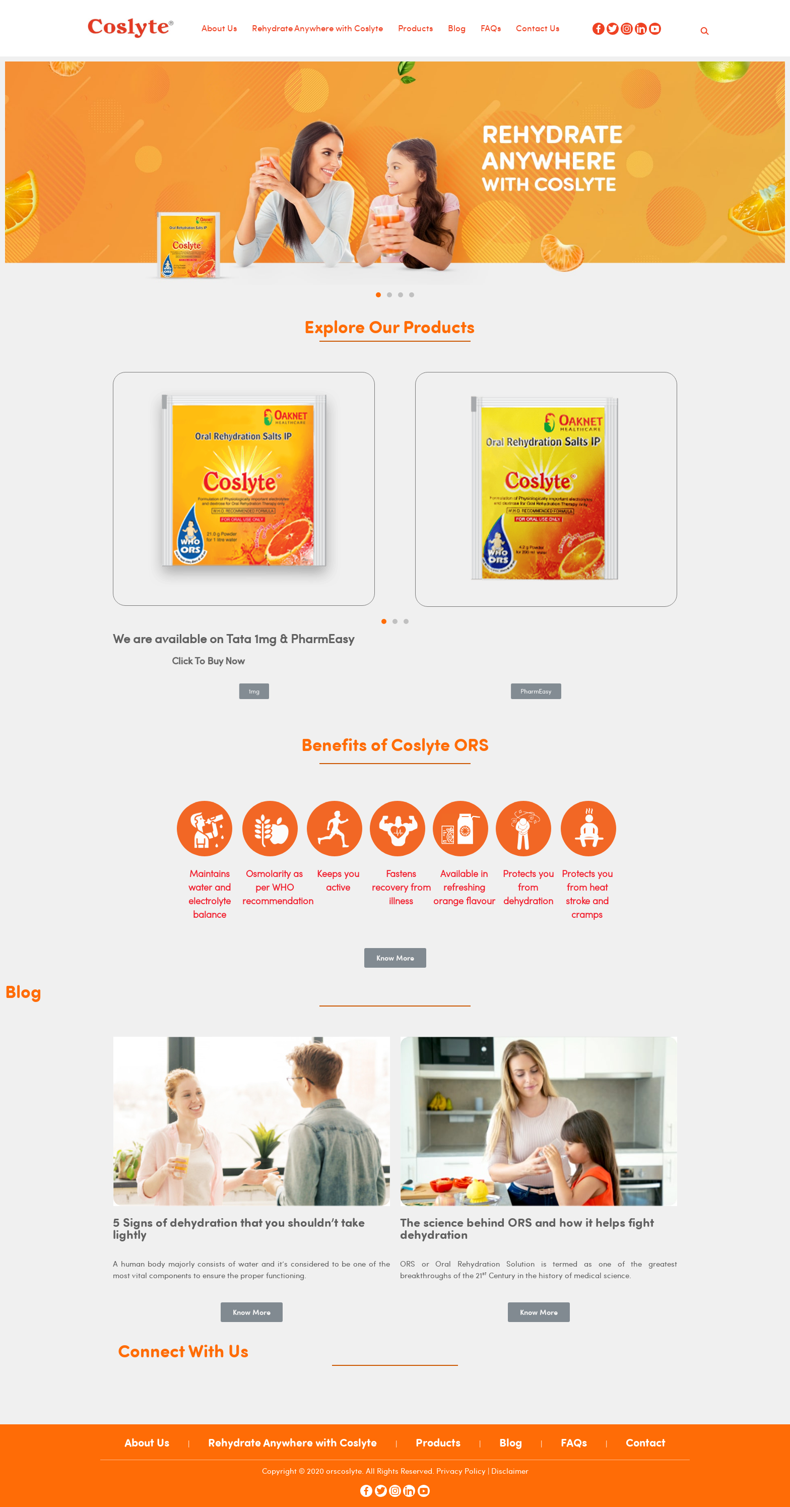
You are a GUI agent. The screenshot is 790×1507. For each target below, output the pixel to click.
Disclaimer (510, 1470)
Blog (457, 28)
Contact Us (537, 28)
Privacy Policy (461, 1470)
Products (415, 28)
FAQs (491, 28)
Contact (646, 1442)
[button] (378, 294)
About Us (219, 28)
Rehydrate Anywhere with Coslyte (317, 28)
